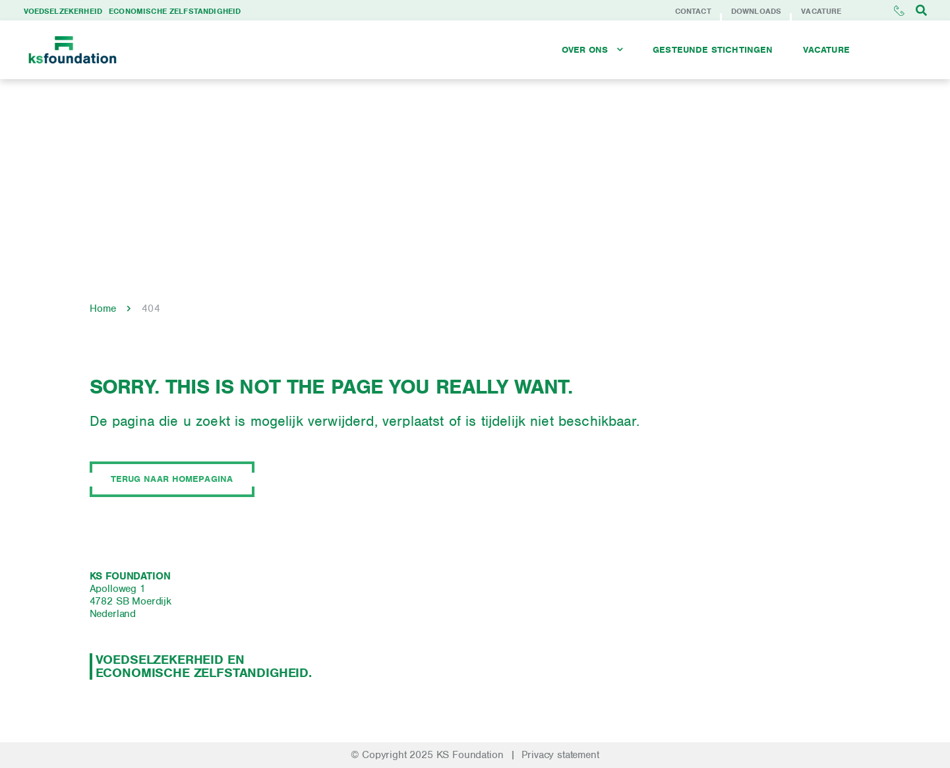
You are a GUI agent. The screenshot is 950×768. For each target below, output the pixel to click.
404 (151, 308)
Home (103, 308)
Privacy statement (560, 754)
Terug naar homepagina (172, 479)
